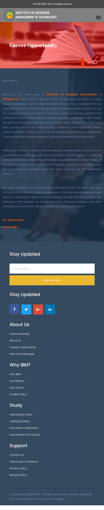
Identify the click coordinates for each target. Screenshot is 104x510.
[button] (98, 17)
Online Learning (19, 334)
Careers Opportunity (23, 347)
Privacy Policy (18, 468)
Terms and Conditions (24, 462)
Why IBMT (16, 374)
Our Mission (17, 381)
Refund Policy (18, 475)
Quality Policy (18, 394)
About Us (15, 340)
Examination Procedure (25, 435)
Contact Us (17, 455)
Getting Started (20, 421)
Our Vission (17, 388)
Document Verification (24, 428)
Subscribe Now (52, 280)
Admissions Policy (21, 415)
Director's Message (22, 354)
